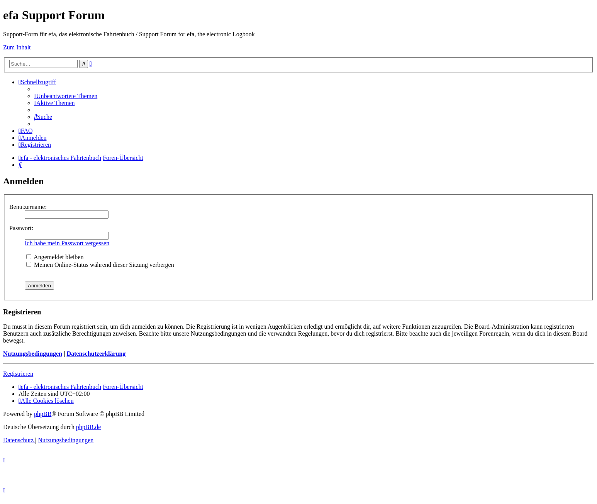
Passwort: (21, 228)
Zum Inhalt (17, 47)
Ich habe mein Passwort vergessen (67, 243)
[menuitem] (65, 96)
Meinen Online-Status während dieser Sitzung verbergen (100, 264)
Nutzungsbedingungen (32, 353)
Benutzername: (28, 207)
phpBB (42, 414)
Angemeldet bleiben (54, 257)
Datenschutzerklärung (96, 353)
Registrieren (18, 373)
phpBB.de (88, 427)
